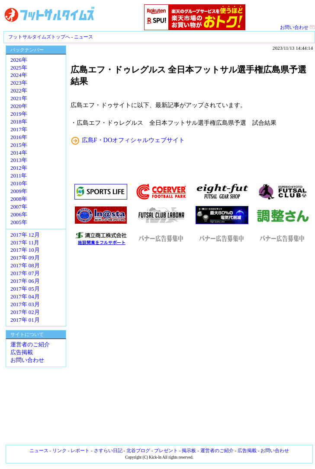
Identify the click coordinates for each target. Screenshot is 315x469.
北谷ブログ (138, 450)
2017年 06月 (25, 281)
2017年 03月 (25, 304)
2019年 (18, 114)
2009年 (18, 191)
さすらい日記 (108, 450)
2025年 (18, 68)
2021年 (18, 98)
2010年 (18, 184)
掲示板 (189, 450)
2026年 (18, 60)
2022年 (18, 91)
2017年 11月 (24, 243)
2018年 (18, 122)
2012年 (18, 168)
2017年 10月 (25, 250)
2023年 (18, 83)
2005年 (18, 222)
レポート (80, 450)
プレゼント (166, 450)
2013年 (18, 160)
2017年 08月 (25, 266)
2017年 (18, 130)
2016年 (18, 137)
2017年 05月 (25, 289)
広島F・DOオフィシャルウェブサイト (133, 139)
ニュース (83, 36)
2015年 (18, 145)
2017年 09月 (25, 258)
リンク (59, 450)
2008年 (18, 199)
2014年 (18, 153)
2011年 (18, 176)
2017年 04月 (25, 297)
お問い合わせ (297, 27)
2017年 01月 (25, 320)
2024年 (18, 75)
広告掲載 (21, 352)
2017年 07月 (25, 273)
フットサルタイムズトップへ (39, 36)
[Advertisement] (192, 345)
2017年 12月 (25, 235)
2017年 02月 (25, 312)
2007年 (18, 207)
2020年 (18, 106)
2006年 (18, 215)
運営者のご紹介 (30, 345)
